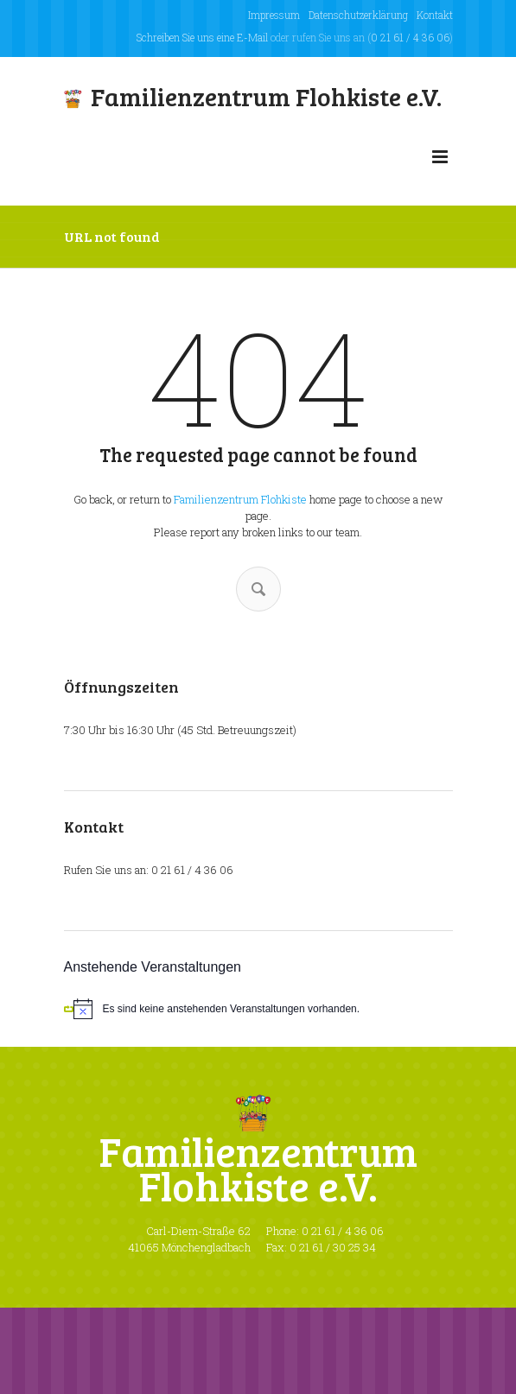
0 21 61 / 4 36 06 (410, 37)
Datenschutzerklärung (358, 15)
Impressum (274, 15)
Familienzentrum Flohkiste (240, 499)
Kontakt (435, 15)
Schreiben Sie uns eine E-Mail (202, 37)
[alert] (258, 1008)
